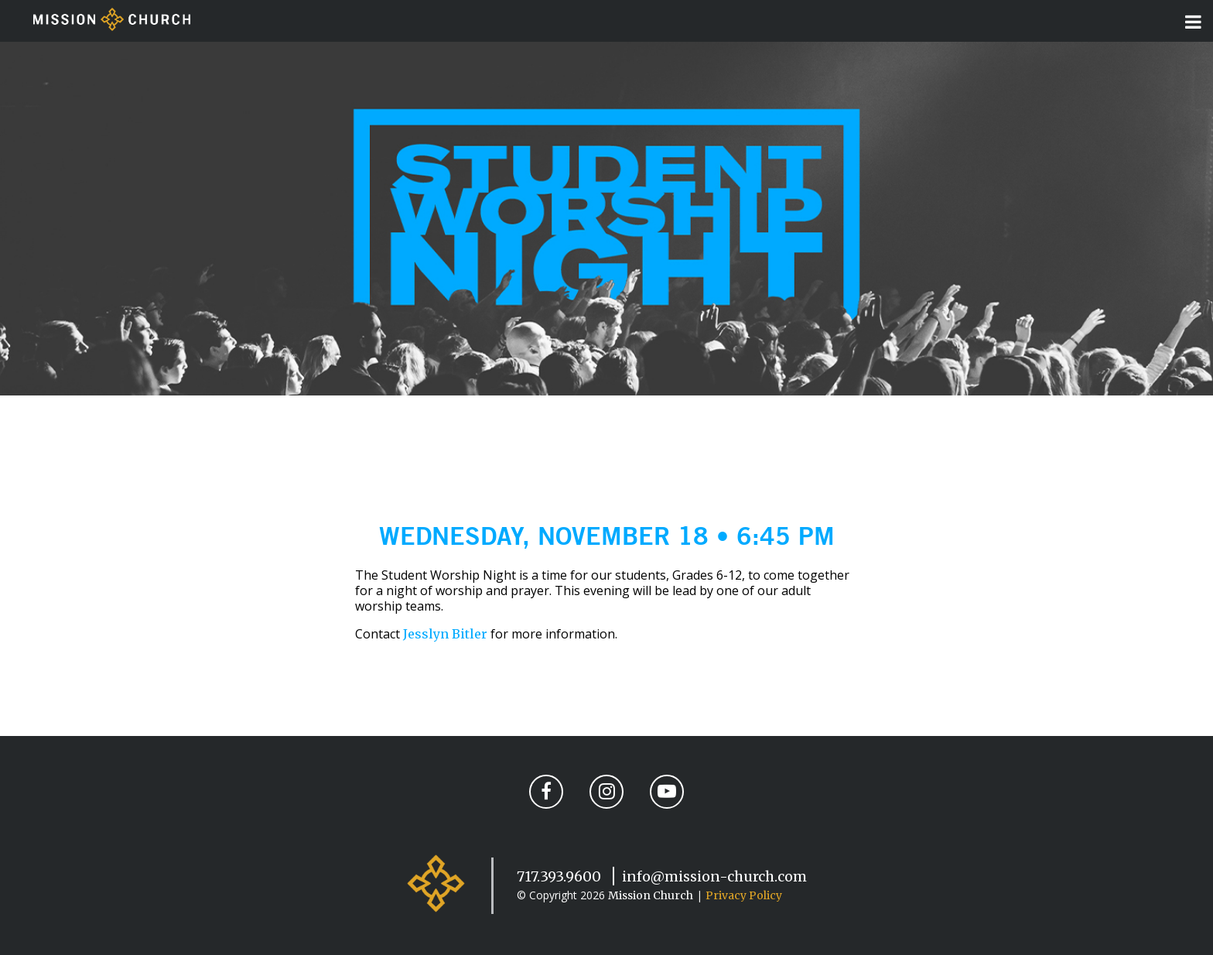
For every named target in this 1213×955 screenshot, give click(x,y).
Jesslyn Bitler (445, 634)
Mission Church (650, 895)
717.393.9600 (559, 876)
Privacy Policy (744, 895)
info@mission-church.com (714, 876)
